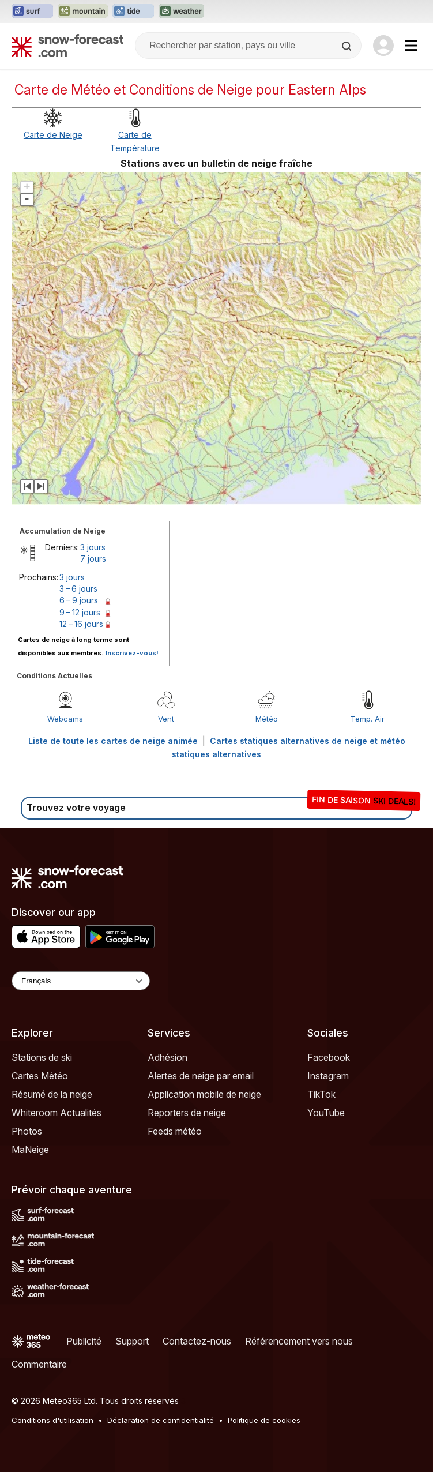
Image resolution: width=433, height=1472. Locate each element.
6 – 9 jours (78, 600)
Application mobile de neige (204, 1094)
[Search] (347, 46)
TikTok (321, 1094)
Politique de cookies (264, 1420)
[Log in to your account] (383, 45)
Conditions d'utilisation (52, 1420)
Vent (166, 718)
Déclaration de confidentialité (160, 1420)
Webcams (65, 718)
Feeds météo (175, 1131)
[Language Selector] (81, 980)
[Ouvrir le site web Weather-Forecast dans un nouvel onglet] (181, 11)
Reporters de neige (187, 1112)
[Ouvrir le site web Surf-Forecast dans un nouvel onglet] (32, 11)
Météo (266, 718)
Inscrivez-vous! (132, 653)
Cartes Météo (40, 1076)
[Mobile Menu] (411, 45)
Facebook (328, 1057)
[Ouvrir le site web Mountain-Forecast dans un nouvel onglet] (83, 11)
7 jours (93, 559)
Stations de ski (42, 1057)
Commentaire (39, 1364)
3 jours (93, 547)
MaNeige (30, 1149)
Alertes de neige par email (201, 1076)
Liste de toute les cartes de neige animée (113, 741)
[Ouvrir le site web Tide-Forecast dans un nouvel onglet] (133, 11)
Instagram (328, 1076)
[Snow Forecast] (67, 45)
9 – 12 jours (79, 612)
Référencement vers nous (299, 1341)
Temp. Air (368, 718)
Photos (27, 1131)
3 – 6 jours (78, 589)
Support (132, 1341)
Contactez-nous (197, 1341)
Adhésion (167, 1057)
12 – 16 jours (81, 624)
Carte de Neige (53, 135)
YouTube (326, 1112)
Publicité (83, 1341)
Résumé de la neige (52, 1094)
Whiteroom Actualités (56, 1112)
